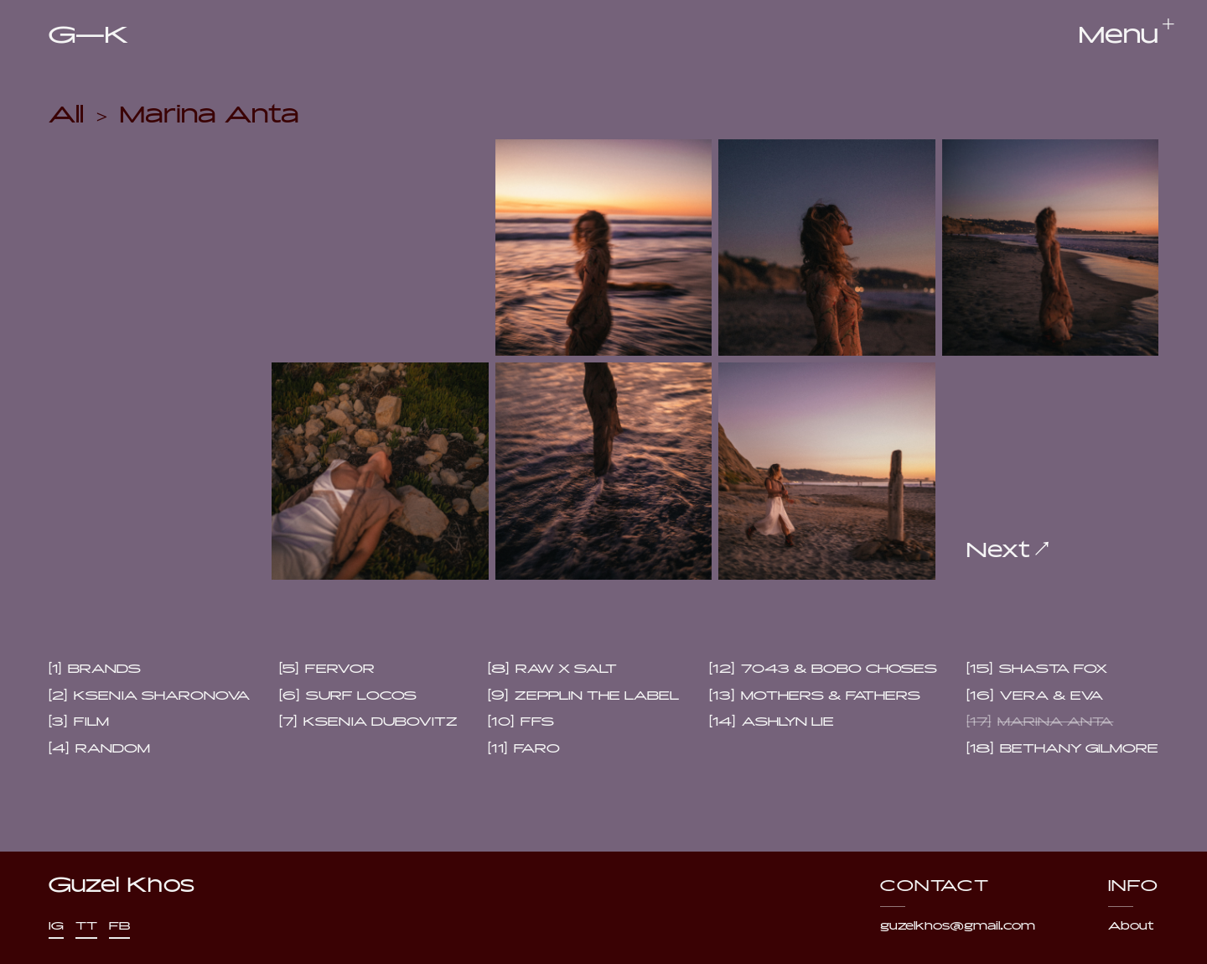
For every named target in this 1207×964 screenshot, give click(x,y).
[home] (88, 36)
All (66, 110)
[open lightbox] (603, 248)
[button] (1118, 36)
